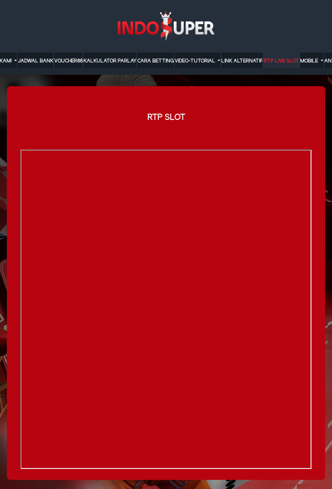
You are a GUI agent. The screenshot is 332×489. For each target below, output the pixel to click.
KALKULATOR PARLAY (109, 61)
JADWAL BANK (35, 61)
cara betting (155, 61)
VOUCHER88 (68, 61)
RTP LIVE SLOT (281, 61)
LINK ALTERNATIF (242, 61)
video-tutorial (196, 61)
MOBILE (309, 61)
